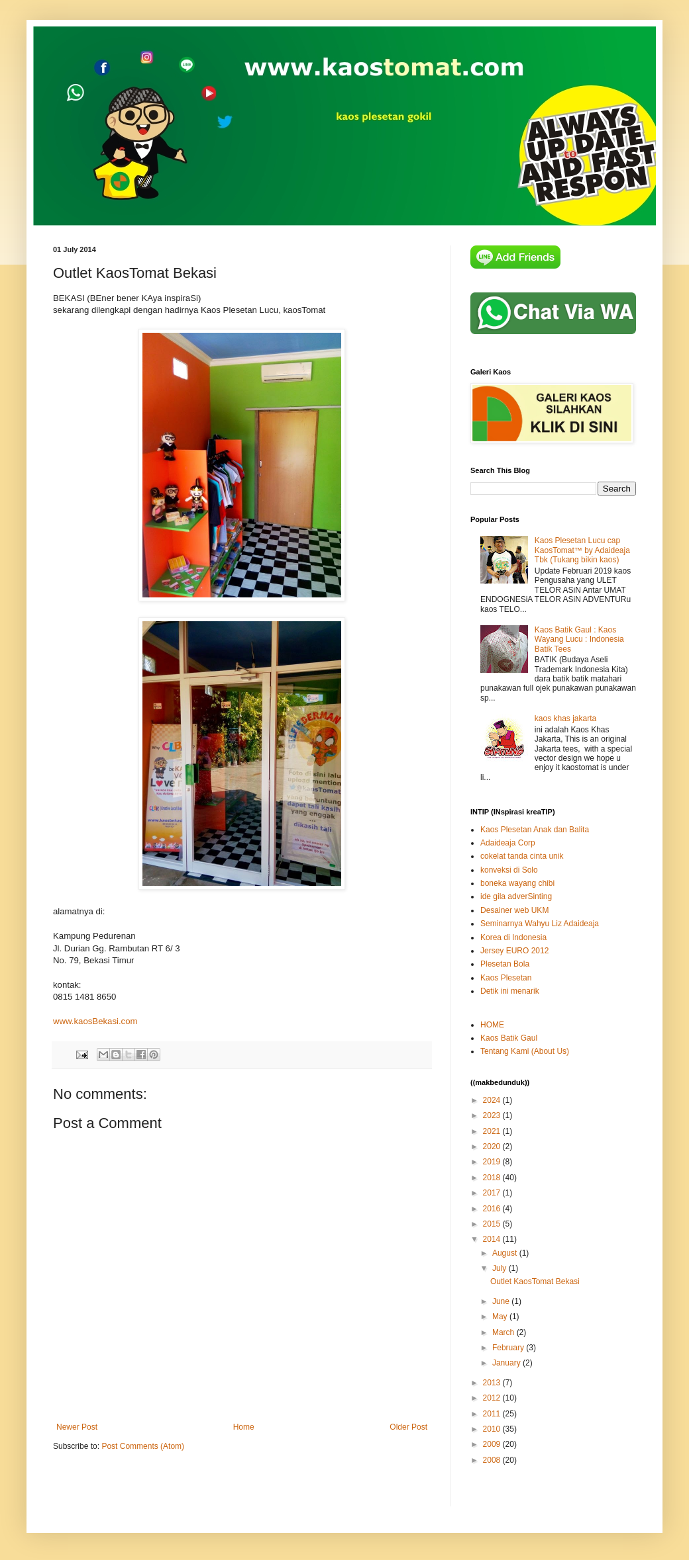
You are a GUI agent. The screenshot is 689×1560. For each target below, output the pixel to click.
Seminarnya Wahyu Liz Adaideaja (539, 923)
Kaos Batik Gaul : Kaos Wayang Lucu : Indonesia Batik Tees (579, 639)
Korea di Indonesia (513, 937)
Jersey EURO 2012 (514, 950)
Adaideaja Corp (507, 842)
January (507, 1362)
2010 (493, 1429)
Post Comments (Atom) (142, 1446)
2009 (493, 1444)
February (509, 1347)
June (501, 1301)
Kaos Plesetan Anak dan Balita (534, 829)
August (505, 1253)
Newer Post (76, 1427)
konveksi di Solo (509, 870)
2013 (493, 1382)
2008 (493, 1460)
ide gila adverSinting (516, 896)
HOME (492, 1024)
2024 (493, 1100)
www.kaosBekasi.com (95, 1021)
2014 (493, 1239)
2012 (493, 1398)
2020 (493, 1146)
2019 (493, 1161)
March (504, 1332)
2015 (493, 1224)
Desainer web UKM (514, 910)
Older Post (408, 1427)
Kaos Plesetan (505, 977)
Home (243, 1427)
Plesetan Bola (504, 964)
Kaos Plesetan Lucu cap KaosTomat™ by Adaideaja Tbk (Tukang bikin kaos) (582, 550)
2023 (493, 1115)
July (500, 1268)
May (500, 1316)
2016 (493, 1208)
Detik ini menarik (509, 991)
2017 (493, 1192)
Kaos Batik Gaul (508, 1038)
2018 (493, 1177)
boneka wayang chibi (517, 883)
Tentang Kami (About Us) (524, 1051)
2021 (493, 1131)
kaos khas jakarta (565, 718)
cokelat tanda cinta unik (521, 856)
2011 (493, 1413)
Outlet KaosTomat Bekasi (535, 1281)
